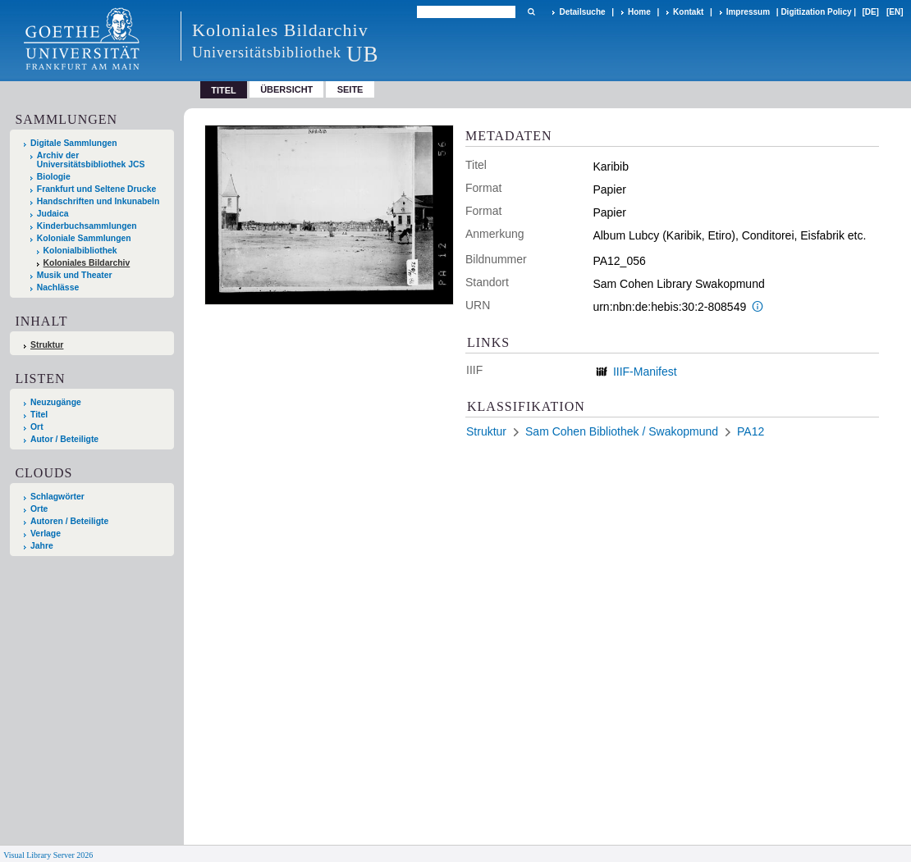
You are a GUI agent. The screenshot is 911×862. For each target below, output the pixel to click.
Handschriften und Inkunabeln (98, 201)
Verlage (45, 533)
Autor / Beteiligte (64, 439)
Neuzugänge (55, 402)
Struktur (46, 344)
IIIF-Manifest (645, 371)
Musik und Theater (74, 275)
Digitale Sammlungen (73, 143)
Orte (39, 508)
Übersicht (286, 89)
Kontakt (688, 11)
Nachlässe (58, 287)
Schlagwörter (57, 496)
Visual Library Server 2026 (48, 855)
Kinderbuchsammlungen (87, 225)
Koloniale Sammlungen (84, 238)
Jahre (41, 545)
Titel (39, 414)
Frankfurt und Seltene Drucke (97, 189)
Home (639, 11)
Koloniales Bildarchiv (86, 262)
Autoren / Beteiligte (69, 521)
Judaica (53, 213)
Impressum (748, 11)
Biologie (54, 176)
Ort (36, 426)
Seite (350, 89)
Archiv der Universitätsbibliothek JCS (91, 160)
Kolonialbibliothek (80, 250)
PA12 (750, 431)
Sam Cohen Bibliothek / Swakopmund (621, 431)
